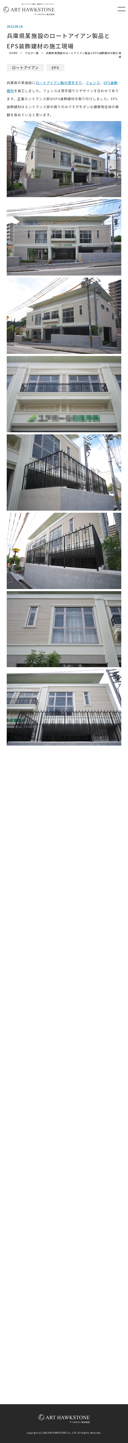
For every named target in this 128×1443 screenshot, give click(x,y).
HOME (13, 53)
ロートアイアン (25, 67)
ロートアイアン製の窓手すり (59, 82)
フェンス (93, 82)
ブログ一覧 (32, 53)
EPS (55, 67)
